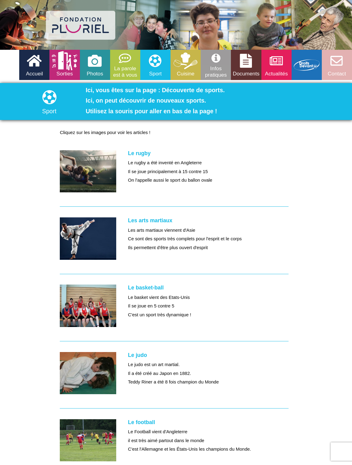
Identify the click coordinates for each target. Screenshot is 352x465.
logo (81, 25)
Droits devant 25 (307, 65)
